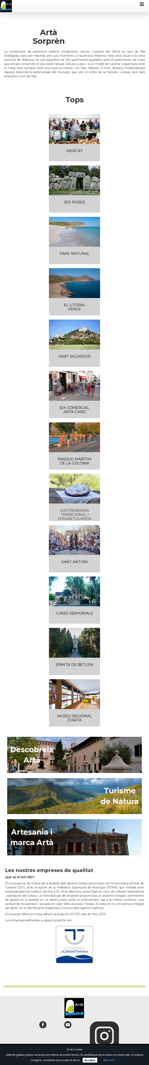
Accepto (90, 1060)
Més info (108, 1060)
